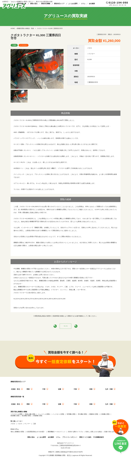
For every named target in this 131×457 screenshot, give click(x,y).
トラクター (23, 45)
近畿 (59, 390)
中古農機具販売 (98, 438)
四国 (90, 390)
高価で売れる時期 (110, 432)
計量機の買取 (105, 415)
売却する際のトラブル (75, 432)
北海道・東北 (15, 390)
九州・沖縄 (109, 390)
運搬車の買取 (93, 415)
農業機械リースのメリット (57, 432)
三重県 (14, 45)
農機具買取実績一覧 (17, 397)
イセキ (19, 424)
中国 (75, 390)
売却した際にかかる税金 (93, 432)
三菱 (34, 424)
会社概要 (92, 3)
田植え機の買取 (30, 415)
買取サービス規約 (85, 438)
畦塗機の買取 (26, 416)
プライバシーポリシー (69, 438)
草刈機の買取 (82, 415)
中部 (43, 390)
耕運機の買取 (37, 416)
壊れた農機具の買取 (17, 432)
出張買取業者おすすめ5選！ (35, 432)
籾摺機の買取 (15, 416)
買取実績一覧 (21, 3)
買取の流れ (34, 3)
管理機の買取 (71, 415)
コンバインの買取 (44, 415)
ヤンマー (27, 424)
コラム (83, 3)
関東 (28, 390)
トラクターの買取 (17, 415)
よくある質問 (72, 3)
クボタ (13, 424)
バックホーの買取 (58, 415)
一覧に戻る (65, 326)
